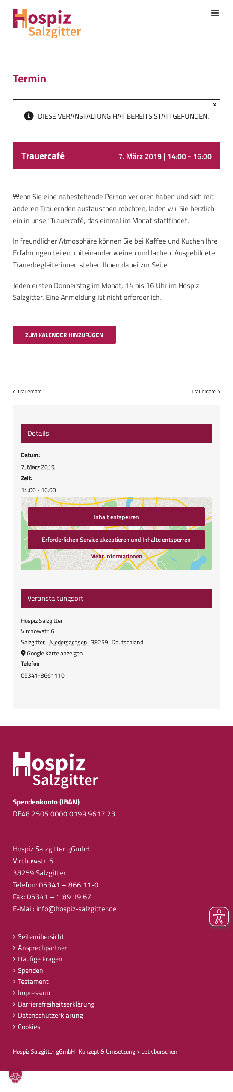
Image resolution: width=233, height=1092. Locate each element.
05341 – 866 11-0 (69, 884)
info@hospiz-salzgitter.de (76, 908)
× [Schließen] (215, 104)
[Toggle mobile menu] (215, 13)
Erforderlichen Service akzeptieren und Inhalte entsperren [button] (116, 539)
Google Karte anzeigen (55, 653)
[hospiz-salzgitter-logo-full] (55, 755)
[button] (15, 1076)
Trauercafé (29, 392)
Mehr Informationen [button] (117, 556)
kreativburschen (156, 1051)
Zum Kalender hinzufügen (64, 334)
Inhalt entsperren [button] (116, 516)
